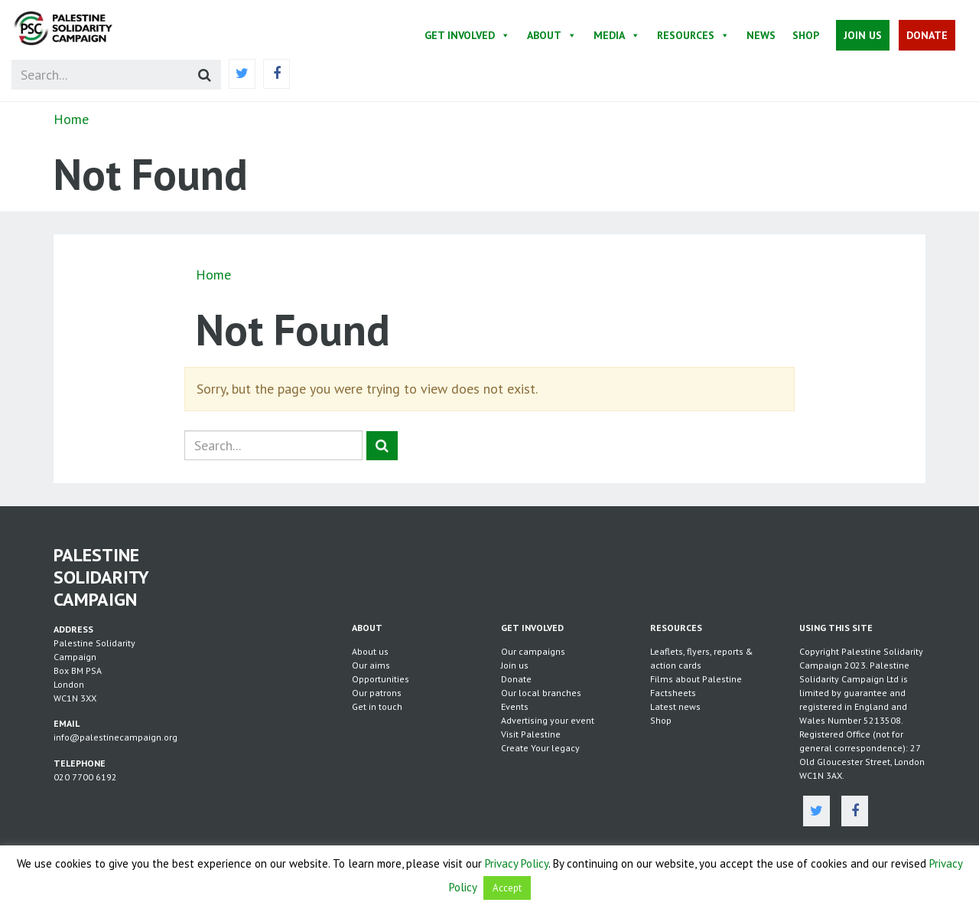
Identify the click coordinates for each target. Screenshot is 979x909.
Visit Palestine (531, 734)
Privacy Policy (516, 863)
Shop (805, 35)
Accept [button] (507, 887)
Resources (693, 35)
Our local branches (541, 692)
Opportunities (380, 679)
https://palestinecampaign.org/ (80, 28)
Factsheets (673, 692)
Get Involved (467, 35)
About (552, 35)
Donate (927, 35)
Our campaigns (533, 651)
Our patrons (377, 692)
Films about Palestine (696, 679)
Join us (515, 665)
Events (515, 706)
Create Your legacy (540, 748)
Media (617, 35)
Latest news (675, 706)
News (761, 35)
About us (370, 651)
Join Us (863, 35)
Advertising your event (547, 720)
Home (71, 119)
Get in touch (377, 706)
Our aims (371, 665)
